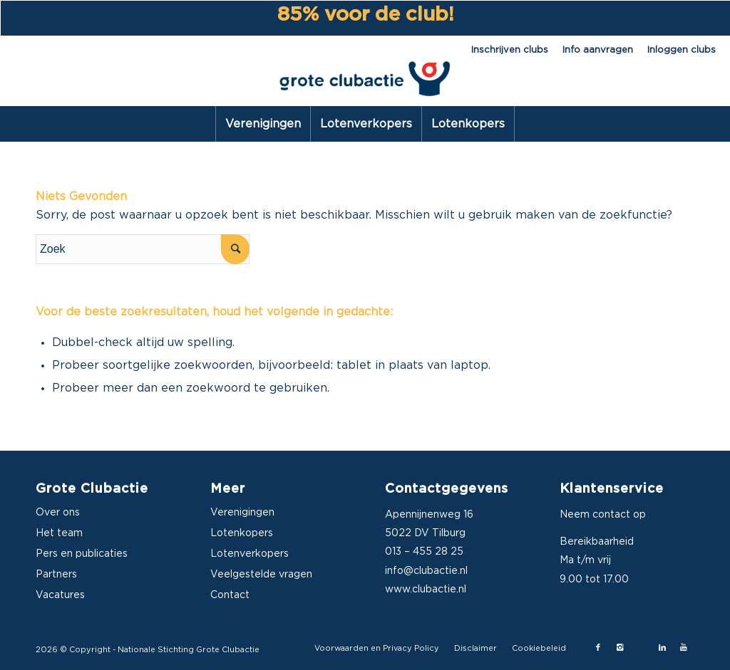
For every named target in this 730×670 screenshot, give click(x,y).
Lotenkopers (241, 533)
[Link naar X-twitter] (641, 648)
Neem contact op (603, 515)
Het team (59, 533)
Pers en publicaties (82, 554)
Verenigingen (242, 513)
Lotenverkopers (249, 554)
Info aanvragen (597, 50)
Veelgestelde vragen (261, 575)
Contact (230, 595)
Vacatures (60, 595)
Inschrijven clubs (509, 50)
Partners (56, 575)
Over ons (58, 513)
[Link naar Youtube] (683, 648)
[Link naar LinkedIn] (662, 648)
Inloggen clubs (681, 50)
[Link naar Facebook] (598, 648)
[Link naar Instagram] (619, 648)
